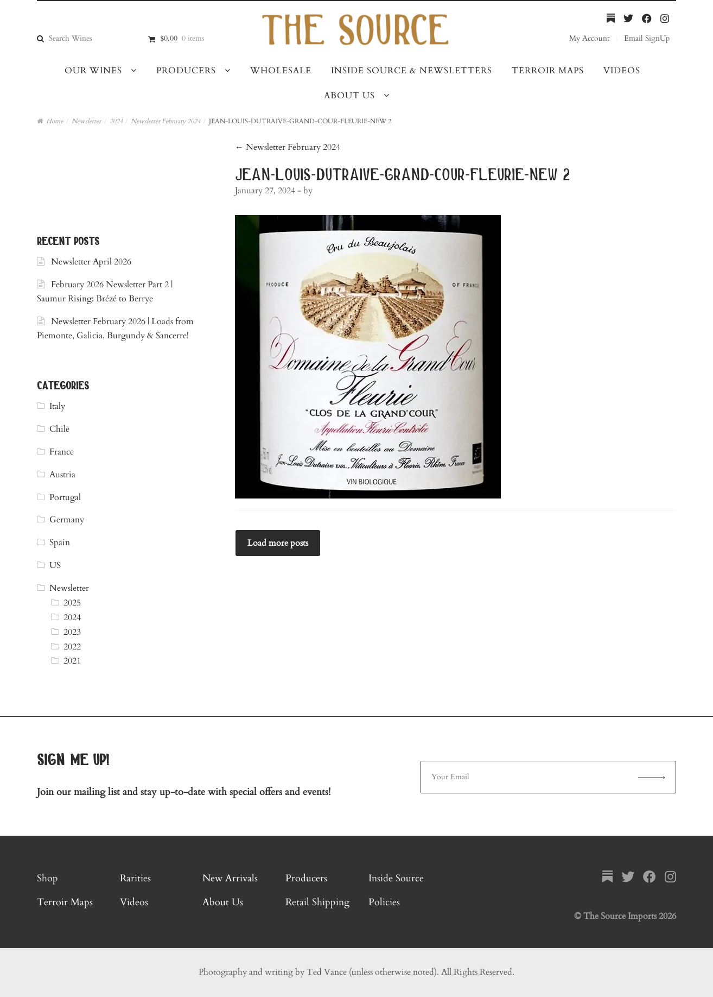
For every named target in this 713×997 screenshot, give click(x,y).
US (55, 565)
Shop (47, 878)
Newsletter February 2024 (165, 121)
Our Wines (93, 71)
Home (54, 121)
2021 (72, 661)
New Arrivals (230, 878)
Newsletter (86, 121)
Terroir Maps (548, 71)
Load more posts (277, 543)
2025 (72, 603)
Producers (186, 71)
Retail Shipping (317, 902)
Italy (57, 406)
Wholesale (280, 71)
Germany (66, 520)
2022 (72, 647)
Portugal (65, 497)
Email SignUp (647, 38)
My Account (589, 38)
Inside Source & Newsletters (411, 71)
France (61, 452)
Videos (621, 71)
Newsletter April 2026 (91, 262)
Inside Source (396, 878)
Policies (384, 902)
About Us (349, 96)
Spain (59, 542)
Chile (59, 429)
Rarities (135, 878)
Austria (62, 475)
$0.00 (182, 38)
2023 (72, 632)
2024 (116, 121)
